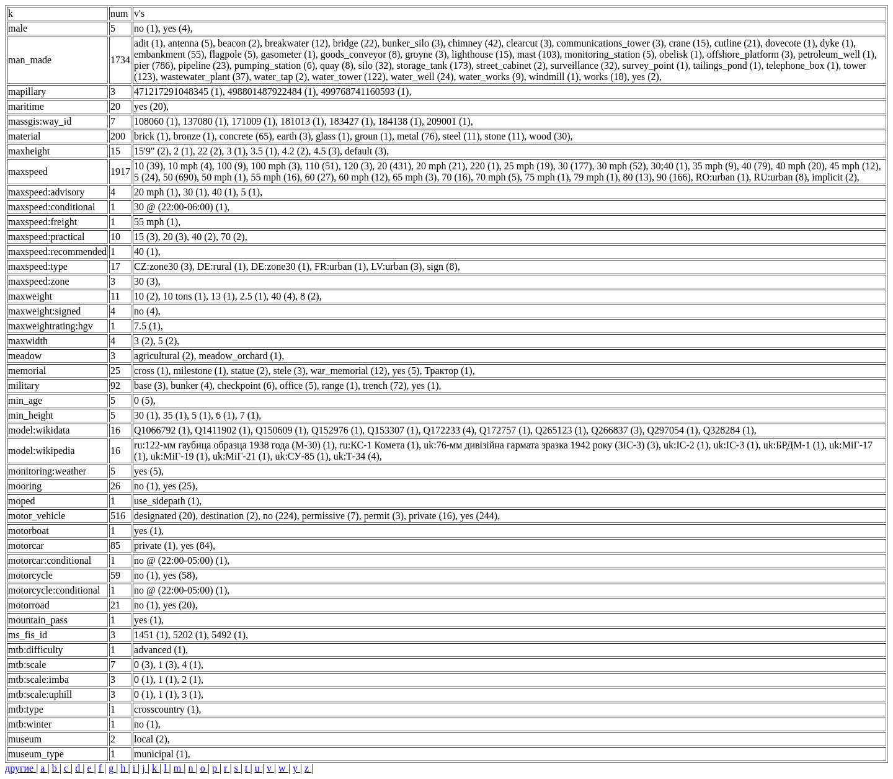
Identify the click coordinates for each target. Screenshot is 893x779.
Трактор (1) (448, 370)
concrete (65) (246, 136)
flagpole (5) (232, 54)
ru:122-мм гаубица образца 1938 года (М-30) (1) (234, 445)
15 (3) (146, 236)
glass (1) (333, 136)
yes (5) (405, 370)
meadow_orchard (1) (240, 355)
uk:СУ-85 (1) (301, 456)
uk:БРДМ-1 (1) (793, 445)
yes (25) (179, 486)
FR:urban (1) (340, 266)
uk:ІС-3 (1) (735, 445)
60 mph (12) (363, 177)
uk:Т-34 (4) (357, 456)
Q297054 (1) (672, 430)
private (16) (432, 515)
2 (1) (183, 151)
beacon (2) (239, 43)
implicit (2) (834, 177)
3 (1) (236, 151)
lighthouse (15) (481, 54)
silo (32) (375, 65)
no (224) (280, 515)
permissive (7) (330, 515)
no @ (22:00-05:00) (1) (180, 560)
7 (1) (249, 415)
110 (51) (322, 166)
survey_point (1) (655, 65)
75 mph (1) (547, 177)
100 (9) (231, 166)
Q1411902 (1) (223, 430)
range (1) (340, 385)
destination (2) (229, 515)
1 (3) (167, 664)
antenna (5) (190, 43)
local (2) (150, 739)
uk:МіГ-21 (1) (241, 456)
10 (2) (146, 296)
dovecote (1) (790, 43)
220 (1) (484, 166)
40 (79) (756, 166)
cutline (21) (737, 43)
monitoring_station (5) (609, 54)
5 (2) (167, 341)
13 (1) (223, 296)
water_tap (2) (280, 76)
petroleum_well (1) (836, 54)
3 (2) (143, 341)
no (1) (146, 28)
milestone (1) (200, 370)
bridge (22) (355, 43)
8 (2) (309, 296)
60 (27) (319, 177)
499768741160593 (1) (365, 91)
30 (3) (146, 281)
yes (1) (425, 385)
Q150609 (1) (280, 430)
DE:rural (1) (221, 266)
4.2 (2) (295, 151)
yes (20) (150, 106)
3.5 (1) (264, 151)
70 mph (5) (498, 177)
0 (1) (143, 679)
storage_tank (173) (434, 65)
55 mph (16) (275, 177)
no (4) (146, 311)
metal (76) (417, 136)
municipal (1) (161, 754)
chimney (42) (475, 43)
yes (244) (478, 515)
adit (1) (148, 43)
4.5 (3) (326, 151)
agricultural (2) (163, 355)
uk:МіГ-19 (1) (179, 456)
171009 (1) (253, 121)
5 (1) (250, 192)
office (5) (298, 385)
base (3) (150, 385)
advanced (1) (159, 649)
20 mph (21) (440, 166)
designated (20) (164, 515)
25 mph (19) (528, 166)
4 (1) (191, 664)
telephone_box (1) (802, 65)
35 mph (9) (715, 166)
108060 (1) (156, 121)
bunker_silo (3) (412, 43)
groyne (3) (425, 54)
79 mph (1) (596, 177)
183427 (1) (351, 121)
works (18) (605, 76)
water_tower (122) (349, 76)
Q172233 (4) (449, 430)
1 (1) (167, 679)
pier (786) (154, 65)
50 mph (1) (224, 177)
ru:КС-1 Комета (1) (379, 445)
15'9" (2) (151, 151)
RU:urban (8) (780, 177)
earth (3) (294, 136)
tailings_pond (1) (727, 65)
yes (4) (176, 28)
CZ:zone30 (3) (163, 266)
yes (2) (645, 76)
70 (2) (233, 236)
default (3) (365, 151)
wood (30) (549, 136)
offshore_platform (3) (750, 54)
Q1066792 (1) (162, 430)
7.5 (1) (147, 326)
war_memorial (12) (348, 370)
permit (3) (384, 515)
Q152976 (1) (336, 430)
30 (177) (575, 166)
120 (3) (358, 166)
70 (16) (456, 177)
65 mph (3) (415, 177)
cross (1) (151, 370)
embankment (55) (169, 54)
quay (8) (336, 65)
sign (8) (442, 266)
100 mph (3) (275, 166)
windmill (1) (554, 76)
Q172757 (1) (504, 430)
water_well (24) (422, 76)
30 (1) (195, 192)
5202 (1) (190, 635)
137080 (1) (205, 121)
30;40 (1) (669, 166)
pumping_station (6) (274, 65)
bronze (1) (194, 136)
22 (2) (210, 151)
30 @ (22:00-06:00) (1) (180, 207)
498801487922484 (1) (272, 91)
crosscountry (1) (166, 709)
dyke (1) (836, 43)
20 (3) (175, 236)
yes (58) (179, 575)
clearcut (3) (528, 43)
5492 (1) (228, 635)
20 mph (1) (156, 192)
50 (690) (180, 177)
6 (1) (225, 415)
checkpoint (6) (246, 385)
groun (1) (373, 136)
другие (20, 768)
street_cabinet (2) (511, 65)
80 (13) (637, 177)
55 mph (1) (156, 221)
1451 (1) (151, 635)
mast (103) (538, 54)
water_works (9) (490, 76)
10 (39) (148, 166)
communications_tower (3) (610, 43)
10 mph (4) (190, 166)
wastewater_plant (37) (205, 76)
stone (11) (504, 136)
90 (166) (674, 177)
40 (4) (283, 296)
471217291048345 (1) (178, 91)
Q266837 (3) (616, 430)
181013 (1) (302, 121)
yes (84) (196, 545)
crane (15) (689, 43)
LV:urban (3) (396, 266)
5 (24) (146, 177)
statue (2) (249, 370)
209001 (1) (449, 121)
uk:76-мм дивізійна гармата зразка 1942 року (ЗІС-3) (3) (541, 445)
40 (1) (224, 192)
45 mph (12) (854, 166)
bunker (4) (191, 385)
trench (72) (385, 385)
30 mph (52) (621, 166)
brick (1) (151, 136)
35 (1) (175, 415)
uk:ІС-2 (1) (686, 445)
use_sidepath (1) (166, 501)
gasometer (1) (287, 54)
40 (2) (204, 236)
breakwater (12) (296, 43)
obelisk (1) (680, 54)
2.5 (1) (253, 296)
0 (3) (143, 664)
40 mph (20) (799, 166)
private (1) (154, 545)
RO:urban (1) (722, 177)
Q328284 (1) (728, 430)
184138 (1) (400, 121)
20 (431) (394, 166)
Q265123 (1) (560, 430)
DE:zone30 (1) (280, 266)
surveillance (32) (583, 65)
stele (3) (289, 370)
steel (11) (461, 136)
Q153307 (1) (392, 430)
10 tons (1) (184, 296)
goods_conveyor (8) (360, 54)
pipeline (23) (204, 65)
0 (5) (143, 400)
